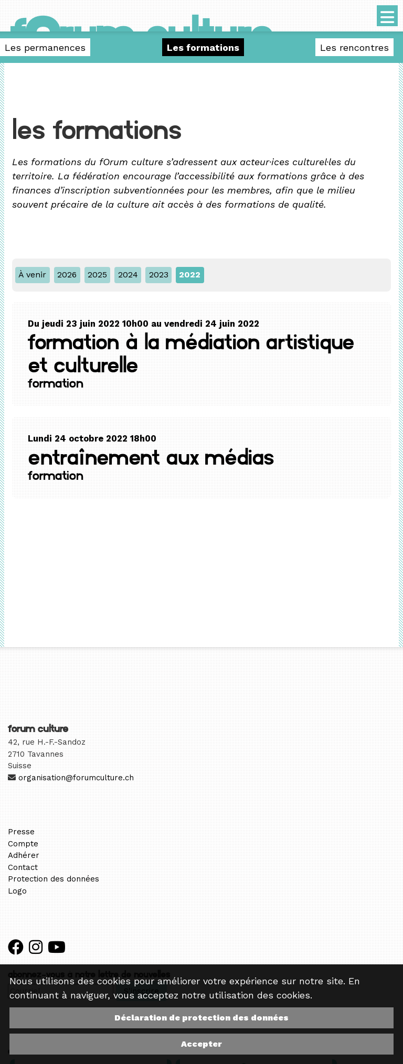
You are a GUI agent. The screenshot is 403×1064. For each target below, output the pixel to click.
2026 (67, 275)
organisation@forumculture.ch (76, 777)
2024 (128, 275)
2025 (97, 275)
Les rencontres (354, 47)
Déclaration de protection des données (201, 1018)
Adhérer (23, 855)
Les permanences (45, 47)
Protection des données (53, 879)
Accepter (201, 1044)
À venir (32, 275)
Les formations (203, 47)
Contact (23, 867)
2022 (189, 275)
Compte (23, 843)
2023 (158, 275)
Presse (21, 831)
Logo (17, 891)
